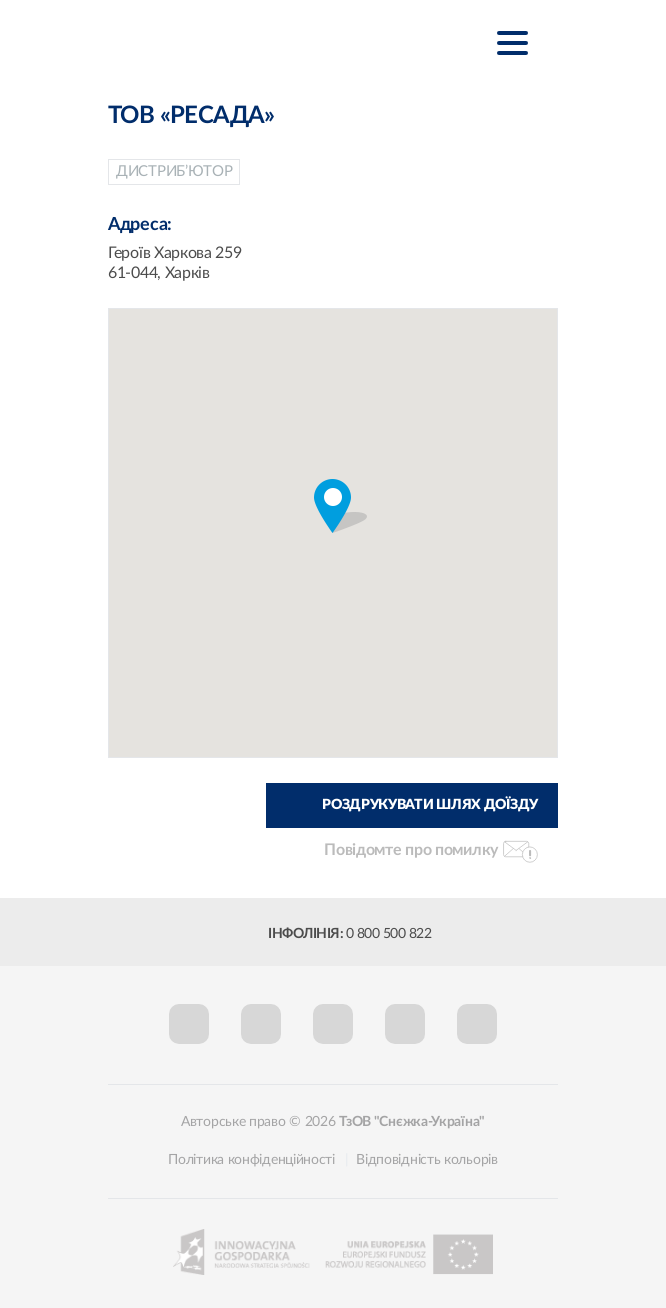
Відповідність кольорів (426, 1160)
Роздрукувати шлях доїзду (430, 805)
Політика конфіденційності (251, 1160)
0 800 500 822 (389, 934)
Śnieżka (222, 41)
